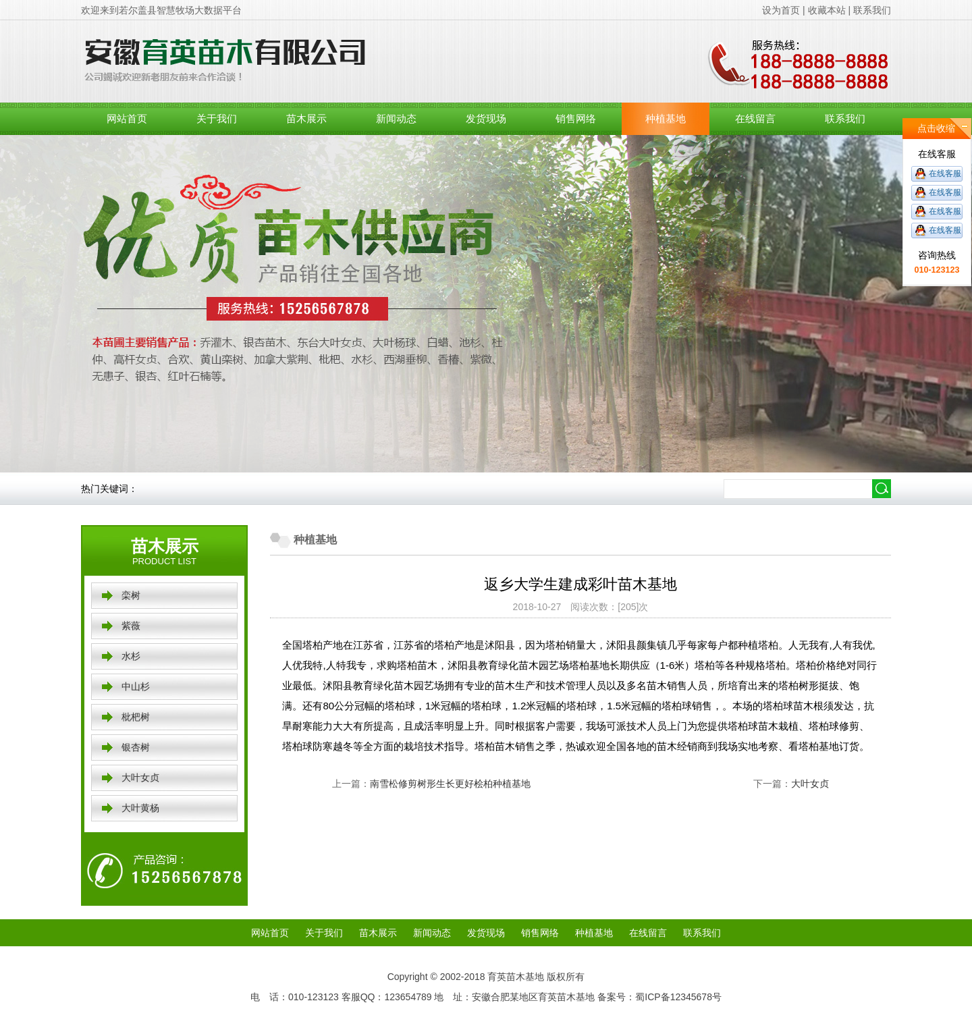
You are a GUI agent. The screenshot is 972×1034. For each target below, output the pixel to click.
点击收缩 (936, 128)
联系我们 (872, 10)
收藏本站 (827, 10)
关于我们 (216, 118)
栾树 (131, 595)
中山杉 (136, 686)
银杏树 (136, 747)
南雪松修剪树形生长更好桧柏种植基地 (450, 783)
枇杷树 (136, 716)
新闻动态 (396, 118)
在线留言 (755, 118)
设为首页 (781, 10)
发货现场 (486, 118)
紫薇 (131, 625)
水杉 (131, 656)
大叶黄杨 (140, 807)
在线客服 (945, 173)
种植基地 (665, 118)
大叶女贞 (140, 777)
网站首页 (127, 118)
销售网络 (576, 118)
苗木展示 (306, 118)
